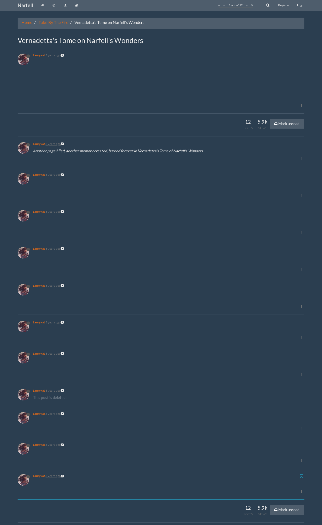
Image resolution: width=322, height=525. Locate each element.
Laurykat (39, 55)
